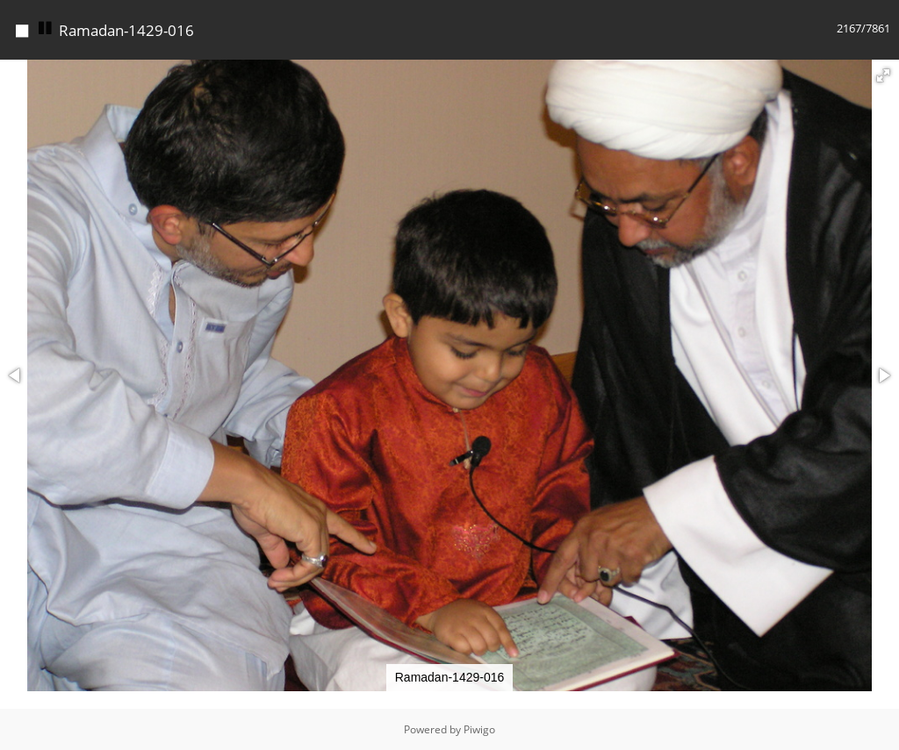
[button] (883, 75)
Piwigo (479, 729)
